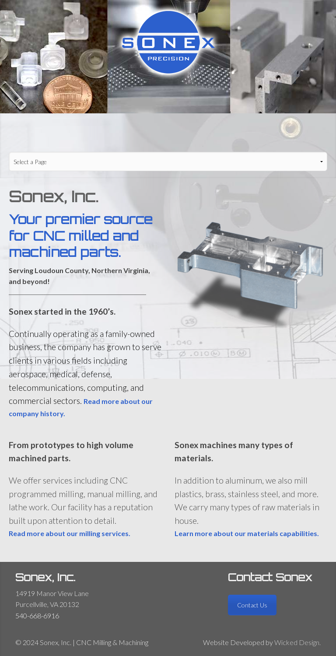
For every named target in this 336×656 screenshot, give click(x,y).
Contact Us (252, 605)
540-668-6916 (37, 615)
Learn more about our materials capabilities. (247, 533)
